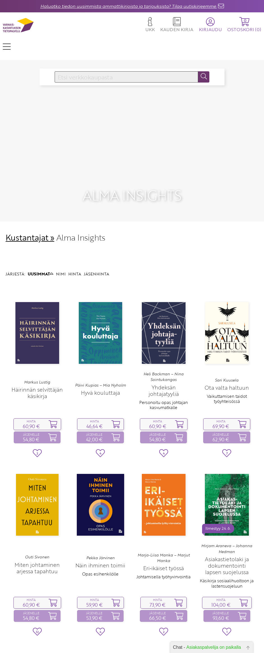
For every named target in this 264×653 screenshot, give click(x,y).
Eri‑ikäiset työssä (163, 545)
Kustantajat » (30, 215)
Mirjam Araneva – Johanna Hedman (226, 525)
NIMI (61, 251)
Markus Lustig (37, 359)
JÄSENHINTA (96, 251)
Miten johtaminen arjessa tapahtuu (37, 544)
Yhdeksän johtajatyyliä (164, 367)
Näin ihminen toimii (100, 542)
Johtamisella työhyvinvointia (163, 553)
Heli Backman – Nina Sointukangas (163, 353)
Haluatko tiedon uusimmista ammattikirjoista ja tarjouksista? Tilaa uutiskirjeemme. (128, 6)
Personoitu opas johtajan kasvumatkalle (163, 382)
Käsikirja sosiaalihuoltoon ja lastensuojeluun (227, 560)
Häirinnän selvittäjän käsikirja (37, 369)
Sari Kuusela (226, 357)
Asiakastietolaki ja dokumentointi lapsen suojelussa (227, 542)
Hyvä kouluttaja (100, 370)
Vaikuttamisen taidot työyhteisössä (227, 376)
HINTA (74, 251)
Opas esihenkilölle (100, 550)
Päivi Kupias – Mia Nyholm (100, 362)
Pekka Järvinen (100, 535)
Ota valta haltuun (227, 365)
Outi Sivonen (37, 534)
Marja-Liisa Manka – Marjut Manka (164, 534)
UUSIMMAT (40, 251)
